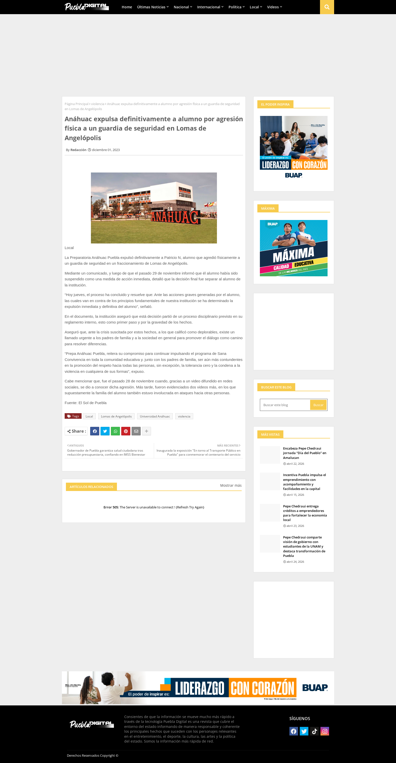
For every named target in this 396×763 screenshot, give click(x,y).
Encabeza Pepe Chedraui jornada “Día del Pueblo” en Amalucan (304, 453)
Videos (273, 7)
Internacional (208, 7)
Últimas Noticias (151, 7)
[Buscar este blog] (285, 405)
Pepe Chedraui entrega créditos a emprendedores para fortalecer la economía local (305, 513)
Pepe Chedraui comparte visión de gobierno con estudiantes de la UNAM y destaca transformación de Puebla (304, 546)
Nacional (181, 7)
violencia (97, 104)
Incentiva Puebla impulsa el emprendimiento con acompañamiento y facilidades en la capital (304, 482)
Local (254, 7)
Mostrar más (231, 485)
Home (127, 7)
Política (235, 7)
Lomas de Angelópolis (116, 416)
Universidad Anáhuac (155, 416)
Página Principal (76, 104)
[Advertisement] (198, 53)
